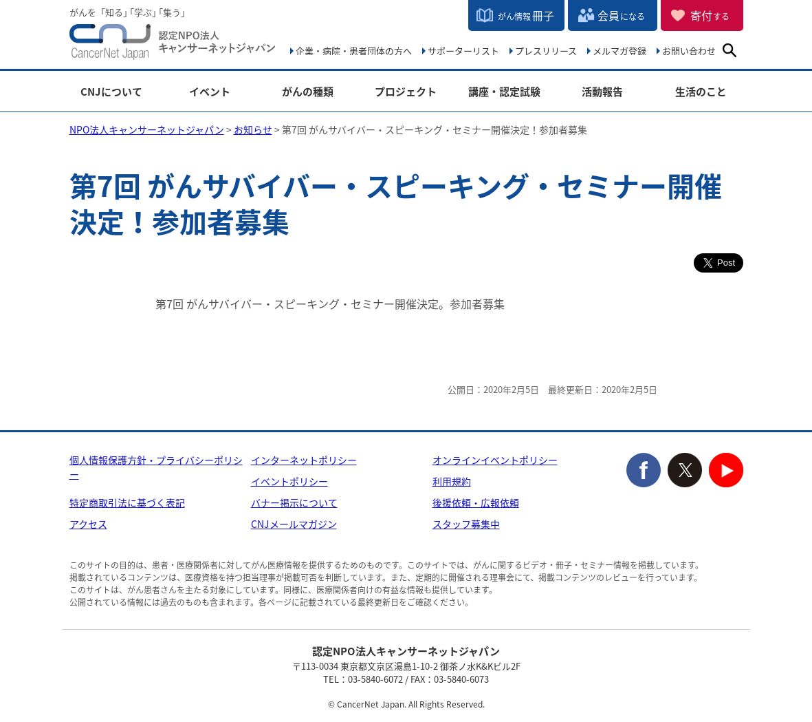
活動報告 (602, 92)
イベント (209, 92)
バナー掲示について (294, 502)
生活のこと (701, 92)
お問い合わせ (689, 50)
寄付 (709, 15)
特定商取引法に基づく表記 (127, 502)
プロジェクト (406, 92)
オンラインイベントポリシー (495, 460)
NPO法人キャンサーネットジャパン (172, 44)
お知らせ (253, 129)
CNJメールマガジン (294, 524)
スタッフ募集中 (466, 524)
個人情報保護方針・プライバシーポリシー (156, 467)
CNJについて (111, 92)
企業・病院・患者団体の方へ (354, 50)
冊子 (526, 15)
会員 (621, 15)
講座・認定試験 (504, 92)
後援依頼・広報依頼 (475, 502)
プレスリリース (546, 50)
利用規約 (451, 481)
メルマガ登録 (619, 50)
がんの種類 (307, 92)
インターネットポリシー (304, 460)
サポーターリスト (463, 50)
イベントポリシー (289, 481)
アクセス (88, 524)
